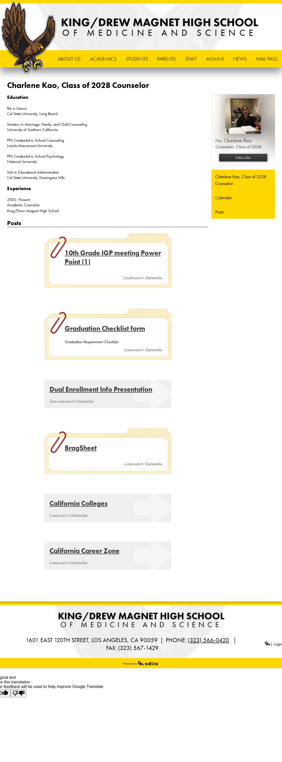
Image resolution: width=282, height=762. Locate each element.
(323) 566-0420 (208, 640)
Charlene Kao (153, 277)
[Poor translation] (18, 693)
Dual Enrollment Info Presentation (100, 389)
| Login (273, 644)
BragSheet (81, 447)
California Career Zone (84, 550)
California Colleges (78, 503)
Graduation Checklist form (105, 328)
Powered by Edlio (141, 663)
